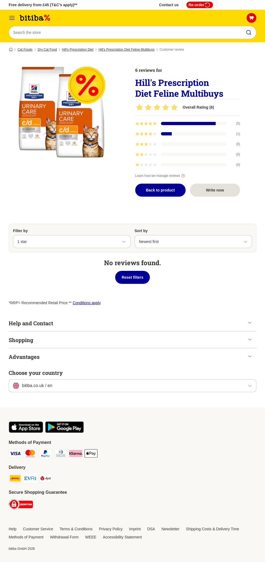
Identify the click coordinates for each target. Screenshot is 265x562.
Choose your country (36, 372)
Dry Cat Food (47, 49)
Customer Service (38, 529)
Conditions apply (87, 303)
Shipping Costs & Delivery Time (212, 529)
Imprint (135, 529)
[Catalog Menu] (12, 17)
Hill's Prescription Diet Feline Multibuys (126, 49)
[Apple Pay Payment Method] (91, 454)
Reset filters (132, 277)
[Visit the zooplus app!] (26, 431)
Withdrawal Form (64, 537)
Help (13, 529)
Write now (215, 190)
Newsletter (170, 529)
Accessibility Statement (122, 537)
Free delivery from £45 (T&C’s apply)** (43, 5)
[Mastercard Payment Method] (30, 454)
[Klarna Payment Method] (75, 454)
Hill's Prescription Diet (77, 49)
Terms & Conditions (76, 529)
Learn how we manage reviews (160, 176)
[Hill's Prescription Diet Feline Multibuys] (60, 112)
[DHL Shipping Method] (15, 479)
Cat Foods (25, 49)
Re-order (200, 5)
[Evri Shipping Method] (30, 479)
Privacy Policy (110, 529)
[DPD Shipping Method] (45, 479)
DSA (151, 529)
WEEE (90, 537)
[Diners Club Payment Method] (60, 454)
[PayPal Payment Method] (45, 454)
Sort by (141, 231)
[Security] (21, 505)
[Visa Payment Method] (15, 454)
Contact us (169, 5)
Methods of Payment (26, 537)
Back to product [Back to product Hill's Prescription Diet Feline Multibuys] (160, 190)
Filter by (20, 231)
